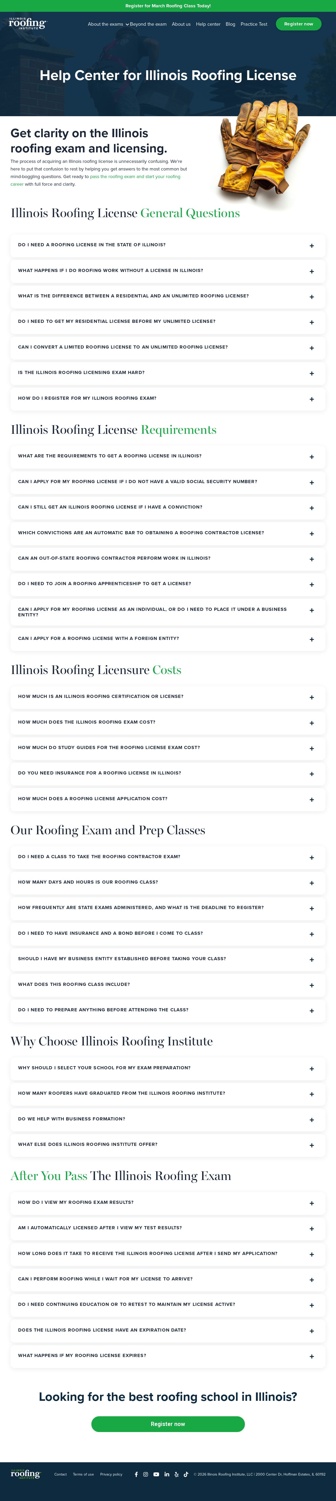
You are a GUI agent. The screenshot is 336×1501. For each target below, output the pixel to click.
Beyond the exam (149, 23)
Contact (60, 1489)
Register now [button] (298, 23)
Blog (229, 23)
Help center (208, 23)
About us (181, 23)
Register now (168, 1438)
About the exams (109, 23)
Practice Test (253, 23)
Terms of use (83, 1489)
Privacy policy (111, 1489)
